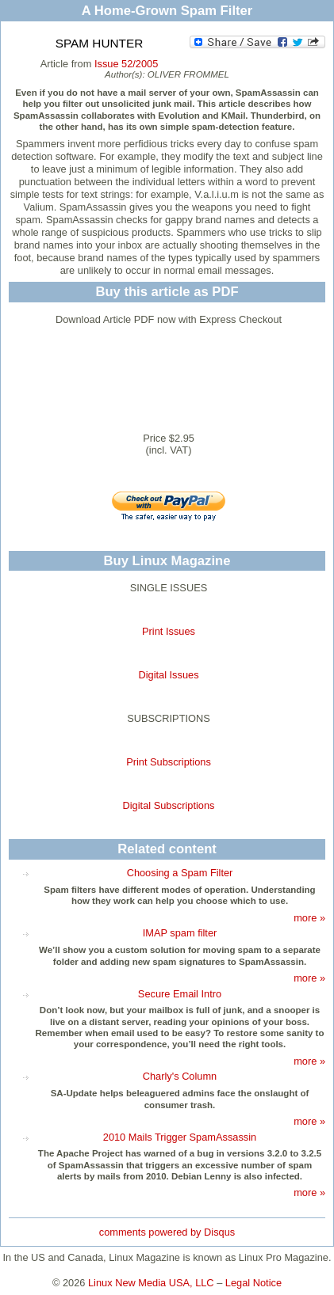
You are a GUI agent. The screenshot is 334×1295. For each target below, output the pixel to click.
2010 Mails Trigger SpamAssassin (179, 1137)
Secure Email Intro (179, 994)
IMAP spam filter (180, 933)
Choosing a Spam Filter (180, 873)
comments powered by (167, 1232)
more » (309, 918)
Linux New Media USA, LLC (151, 1283)
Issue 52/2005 (126, 64)
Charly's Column (180, 1076)
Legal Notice (253, 1283)
